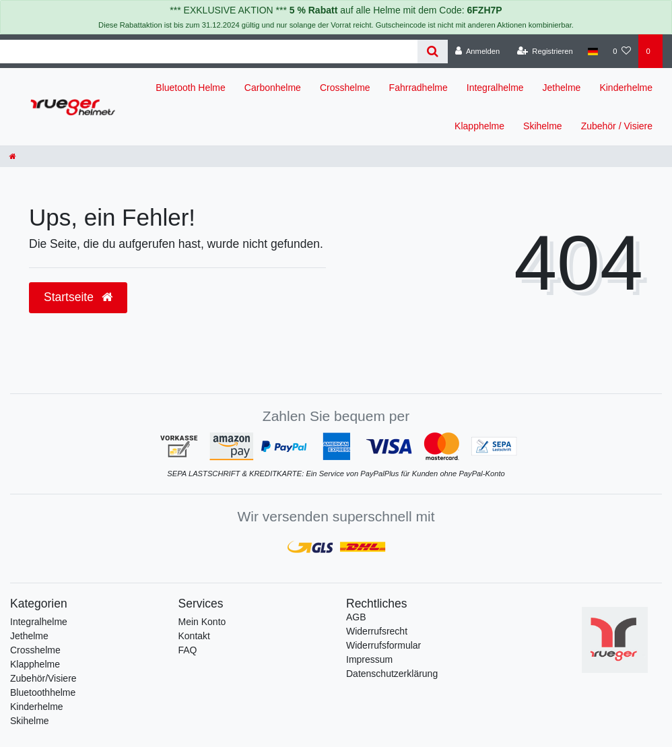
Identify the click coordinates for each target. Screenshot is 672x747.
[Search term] (208, 51)
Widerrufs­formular (383, 645)
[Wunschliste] (621, 51)
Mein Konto (202, 621)
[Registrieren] (545, 51)
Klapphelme (479, 126)
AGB (356, 617)
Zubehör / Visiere (616, 126)
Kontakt (194, 635)
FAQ (187, 650)
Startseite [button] (78, 297)
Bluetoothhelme (42, 692)
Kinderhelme (625, 87)
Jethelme (562, 87)
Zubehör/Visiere (43, 678)
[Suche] (432, 51)
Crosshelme (345, 87)
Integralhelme (495, 87)
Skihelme (542, 126)
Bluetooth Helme (191, 87)
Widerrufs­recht (376, 631)
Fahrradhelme (418, 87)
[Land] (592, 51)
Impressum (369, 659)
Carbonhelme (272, 87)
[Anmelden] (478, 51)
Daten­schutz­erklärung (392, 673)
